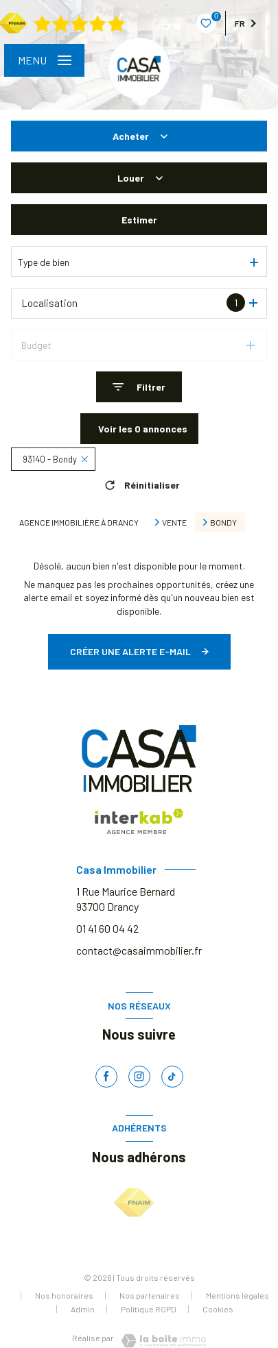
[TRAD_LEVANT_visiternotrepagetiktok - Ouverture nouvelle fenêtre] (172, 1077)
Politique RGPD (148, 1309)
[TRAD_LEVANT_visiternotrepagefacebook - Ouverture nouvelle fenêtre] (106, 1077)
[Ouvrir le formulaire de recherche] (139, 386)
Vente (174, 522)
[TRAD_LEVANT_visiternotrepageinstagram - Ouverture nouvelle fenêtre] (139, 1077)
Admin (83, 1309)
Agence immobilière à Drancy (79, 522)
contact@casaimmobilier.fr (139, 950)
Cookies (217, 1309)
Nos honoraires (64, 1295)
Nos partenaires (149, 1295)
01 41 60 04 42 (107, 928)
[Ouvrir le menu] (44, 60)
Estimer (139, 219)
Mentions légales (237, 1295)
